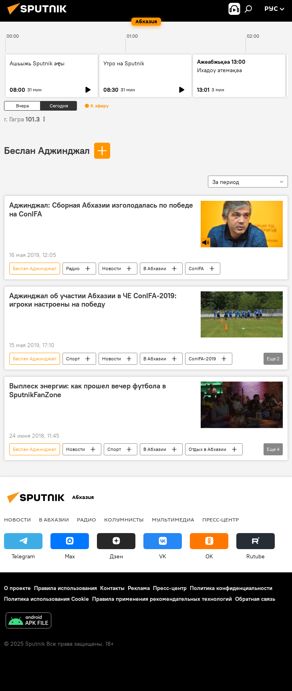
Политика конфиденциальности (231, 588)
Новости (111, 268)
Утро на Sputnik (123, 63)
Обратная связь (255, 598)
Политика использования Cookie (46, 598)
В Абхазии (154, 268)
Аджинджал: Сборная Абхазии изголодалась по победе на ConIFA (101, 209)
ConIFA (196, 268)
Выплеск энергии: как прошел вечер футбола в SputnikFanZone (87, 390)
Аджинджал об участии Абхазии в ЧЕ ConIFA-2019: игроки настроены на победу (93, 300)
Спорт (73, 359)
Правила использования (65, 588)
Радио (73, 268)
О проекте (17, 588)
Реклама (139, 588)
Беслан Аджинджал (47, 150)
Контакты (112, 588)
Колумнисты (124, 519)
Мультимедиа (173, 519)
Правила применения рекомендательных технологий (162, 598)
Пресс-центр (220, 519)
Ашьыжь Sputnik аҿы (37, 63)
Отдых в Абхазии (207, 449)
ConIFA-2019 (202, 359)
